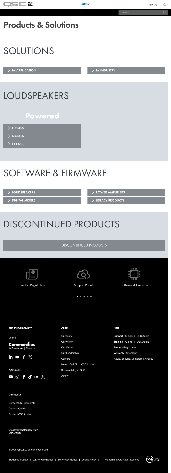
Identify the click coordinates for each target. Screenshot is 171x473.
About (64, 328)
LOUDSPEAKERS (23, 192)
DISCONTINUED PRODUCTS (84, 245)
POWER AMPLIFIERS (110, 192)
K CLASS (18, 136)
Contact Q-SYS (17, 408)
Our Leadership (70, 353)
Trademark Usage (19, 459)
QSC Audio (15, 370)
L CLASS (17, 144)
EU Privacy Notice (67, 459)
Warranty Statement (125, 353)
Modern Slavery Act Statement (122, 459)
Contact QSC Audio (20, 414)
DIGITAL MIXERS (24, 200)
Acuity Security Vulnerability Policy (133, 359)
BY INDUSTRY (105, 70)
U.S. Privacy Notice (43, 459)
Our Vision (67, 342)
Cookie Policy (89, 459)
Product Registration (125, 347)
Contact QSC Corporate (22, 403)
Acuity (65, 376)
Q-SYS (12, 338)
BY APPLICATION (24, 70)
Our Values (67, 347)
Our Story (66, 336)
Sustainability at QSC (73, 370)
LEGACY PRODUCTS (110, 200)
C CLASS (18, 128)
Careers (65, 359)
